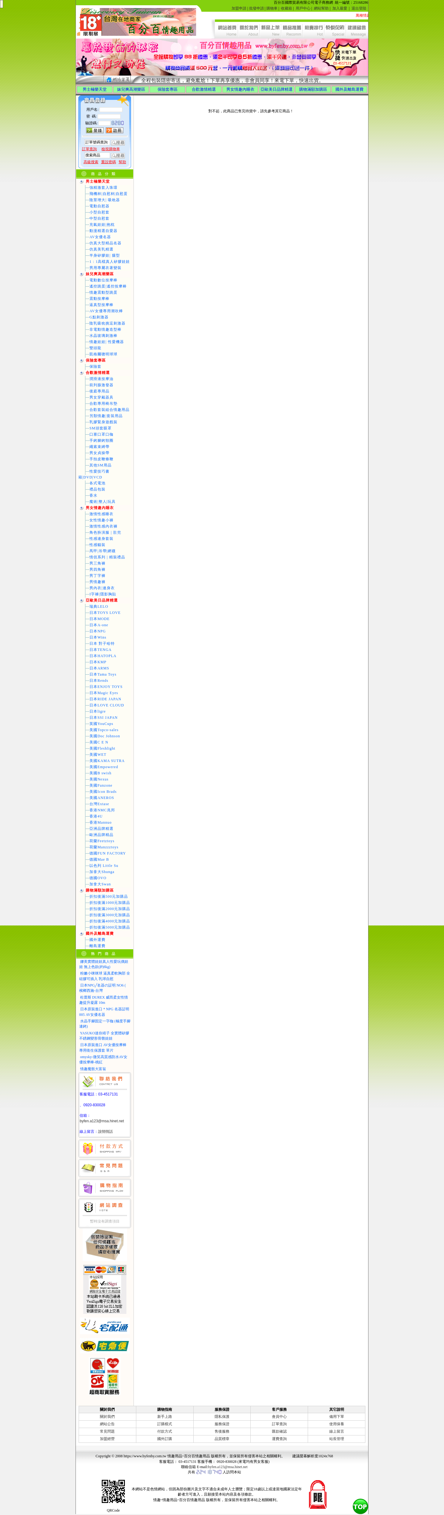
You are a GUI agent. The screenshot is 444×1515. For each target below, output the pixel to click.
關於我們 (107, 1416)
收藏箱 (286, 8)
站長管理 (336, 1439)
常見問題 (107, 1431)
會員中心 (279, 1416)
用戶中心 (303, 8)
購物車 (272, 8)
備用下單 (336, 1416)
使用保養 (336, 1424)
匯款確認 (279, 1431)
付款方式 (164, 1431)
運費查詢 (279, 1439)
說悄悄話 (105, 1131)
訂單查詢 (279, 1424)
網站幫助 (321, 8)
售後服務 (222, 1431)
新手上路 (164, 1416)
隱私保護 (222, 1416)
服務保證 (222, 1424)
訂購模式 (164, 1424)
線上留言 (336, 1431)
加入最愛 (339, 8)
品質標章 (222, 1439)
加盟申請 (239, 8)
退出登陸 (359, 8)
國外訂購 (164, 1439)
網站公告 (107, 1424)
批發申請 (256, 8)
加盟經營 (107, 1439)
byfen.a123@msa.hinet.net (102, 1121)
